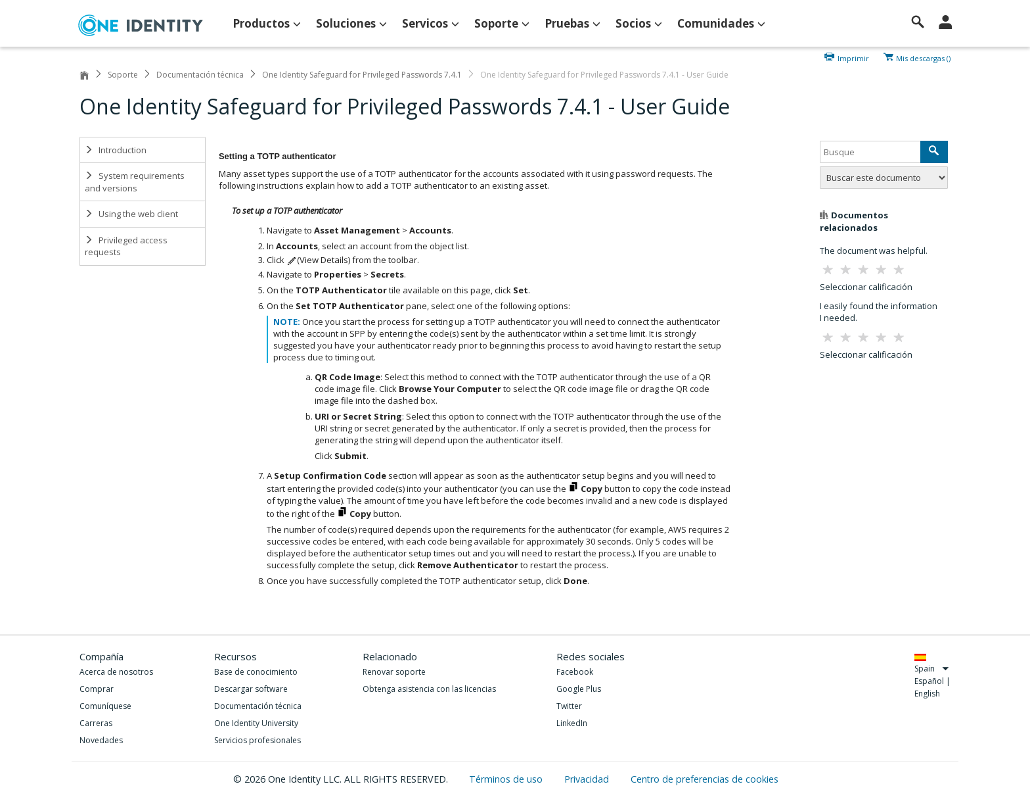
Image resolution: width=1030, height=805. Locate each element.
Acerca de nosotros (116, 671)
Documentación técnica (200, 74)
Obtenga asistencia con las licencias (429, 689)
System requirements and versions (135, 182)
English (927, 693)
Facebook (574, 671)
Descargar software (251, 689)
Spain (931, 668)
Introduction (115, 150)
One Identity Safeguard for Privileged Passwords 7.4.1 (362, 74)
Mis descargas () (923, 57)
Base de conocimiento (256, 671)
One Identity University (256, 723)
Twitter (569, 706)
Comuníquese (105, 706)
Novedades (101, 740)
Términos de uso (507, 779)
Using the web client (131, 214)
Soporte (123, 74)
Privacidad (588, 779)
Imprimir (853, 57)
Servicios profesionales (257, 740)
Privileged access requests (126, 246)
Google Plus (578, 689)
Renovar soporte (394, 671)
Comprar (96, 689)
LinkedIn (571, 723)
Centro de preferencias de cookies (704, 779)
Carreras (95, 723)
